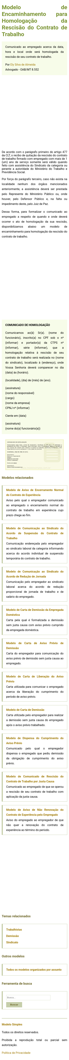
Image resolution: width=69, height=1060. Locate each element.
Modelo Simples (12, 1024)
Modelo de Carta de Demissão (25, 710)
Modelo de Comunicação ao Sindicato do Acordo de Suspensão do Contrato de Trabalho (35, 533)
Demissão (12, 936)
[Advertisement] (34, 113)
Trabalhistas (14, 929)
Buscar (14, 1004)
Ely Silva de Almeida (23, 64)
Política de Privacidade (16, 1053)
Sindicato (12, 942)
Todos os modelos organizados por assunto (34, 969)
